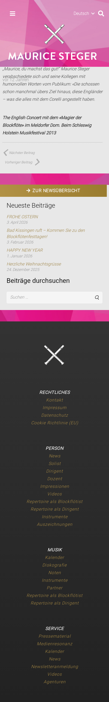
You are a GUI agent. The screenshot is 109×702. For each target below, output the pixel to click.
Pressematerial (54, 636)
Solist (55, 463)
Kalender (54, 557)
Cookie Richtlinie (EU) (54, 422)
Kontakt (54, 400)
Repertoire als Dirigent (55, 509)
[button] (12, 13)
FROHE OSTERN (22, 216)
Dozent (54, 478)
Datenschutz (54, 415)
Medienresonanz (54, 643)
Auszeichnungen (54, 524)
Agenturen (55, 681)
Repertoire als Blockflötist (54, 501)
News (54, 455)
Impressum (54, 407)
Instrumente (55, 516)
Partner (54, 587)
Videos (54, 494)
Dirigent (54, 471)
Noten (54, 572)
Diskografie (54, 565)
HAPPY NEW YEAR (25, 250)
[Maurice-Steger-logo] (54, 34)
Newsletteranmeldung (54, 666)
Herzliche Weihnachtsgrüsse (34, 264)
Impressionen (54, 486)
